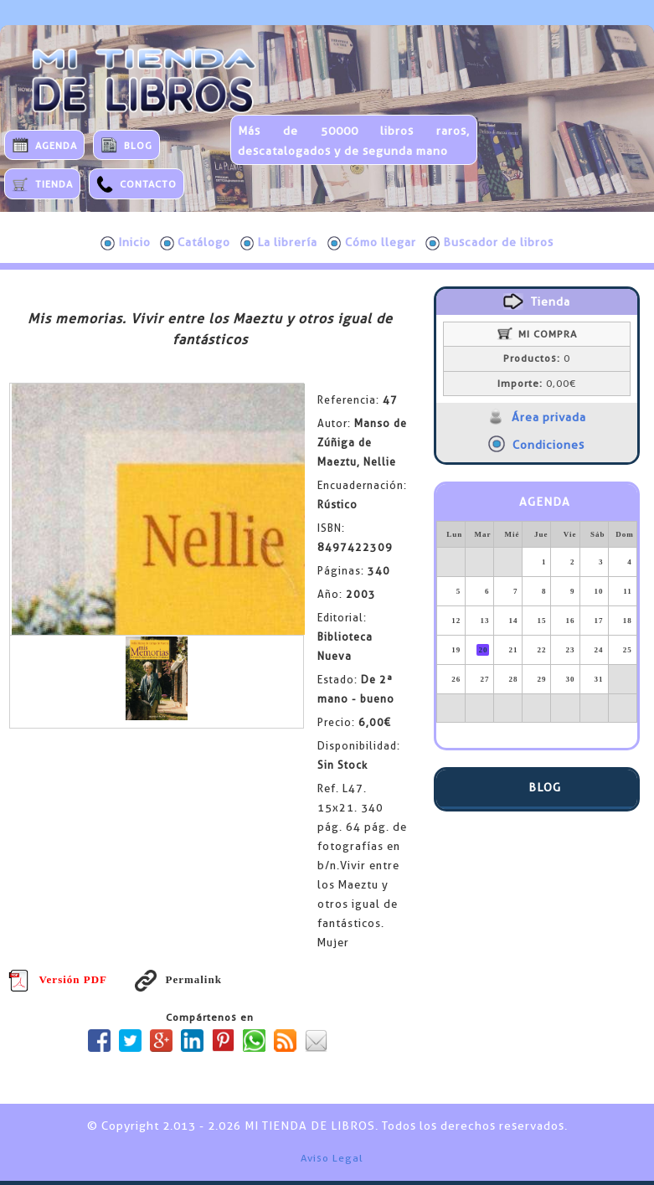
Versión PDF (57, 979)
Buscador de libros (489, 242)
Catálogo (195, 242)
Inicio (125, 242)
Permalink (178, 979)
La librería (279, 242)
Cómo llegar (371, 242)
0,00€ (536, 383)
